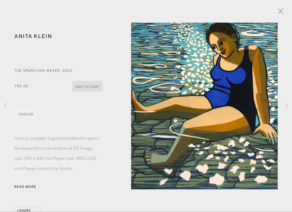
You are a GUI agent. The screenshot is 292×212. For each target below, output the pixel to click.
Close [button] (279, 13)
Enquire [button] (26, 115)
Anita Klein (33, 37)
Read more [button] (25, 187)
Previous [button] (5, 106)
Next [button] (286, 106)
